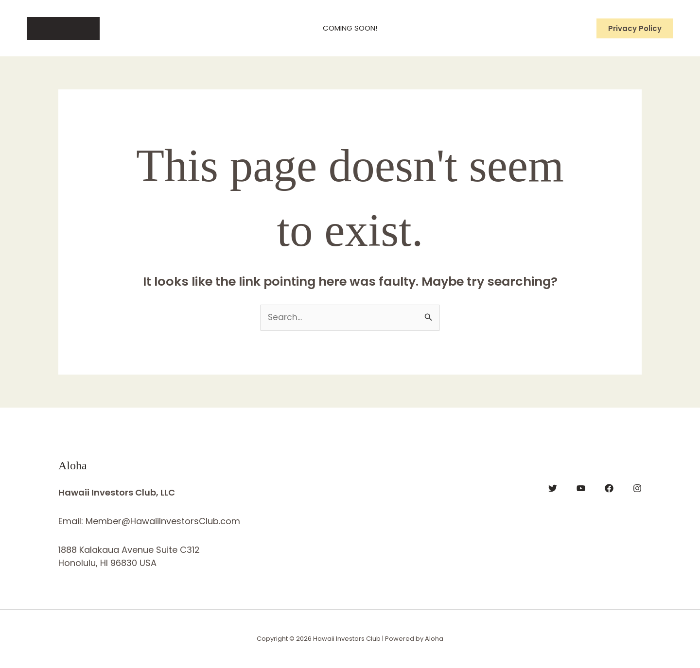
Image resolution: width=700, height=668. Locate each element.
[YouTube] (581, 488)
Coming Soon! (350, 28)
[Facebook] (609, 488)
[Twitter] (552, 488)
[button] (634, 28)
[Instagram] (637, 488)
